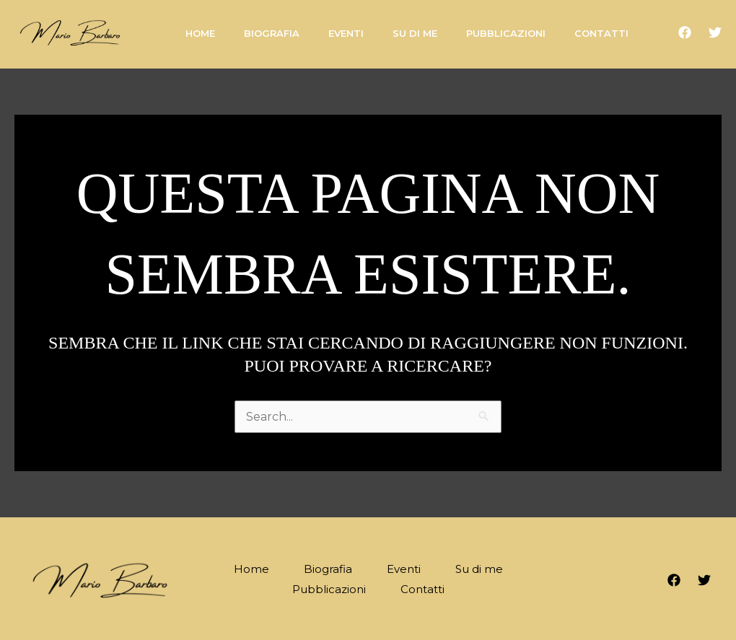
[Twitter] (715, 32)
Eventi (404, 569)
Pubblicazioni (329, 589)
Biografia (328, 569)
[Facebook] (684, 32)
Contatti (422, 589)
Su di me (479, 569)
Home (251, 569)
